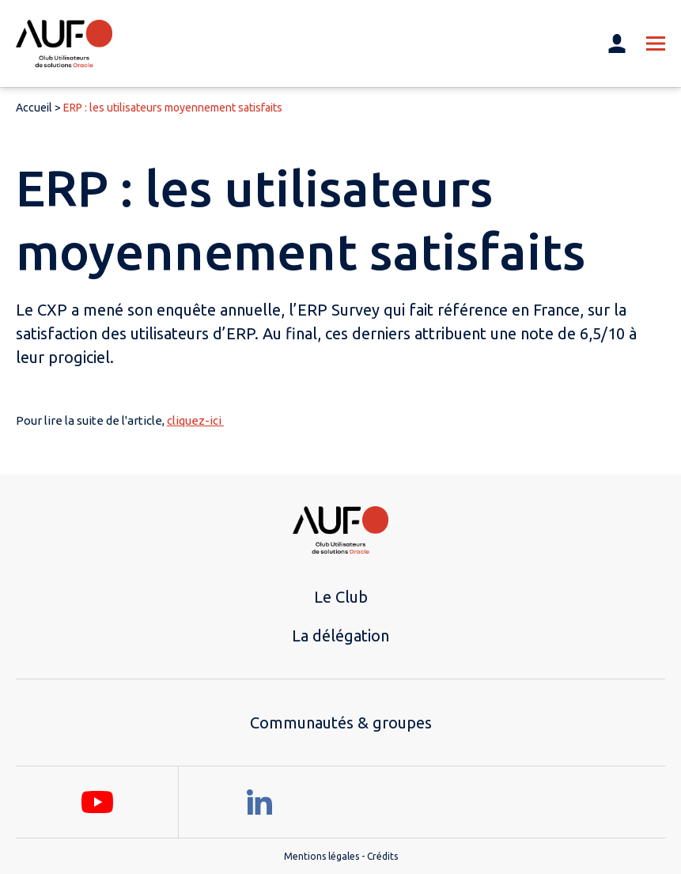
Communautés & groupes (341, 722)
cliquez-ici (195, 420)
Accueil (34, 107)
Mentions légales (321, 856)
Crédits (382, 856)
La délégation (340, 635)
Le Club (341, 597)
